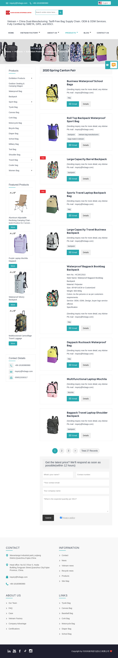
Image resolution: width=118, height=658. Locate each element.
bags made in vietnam (76, 139)
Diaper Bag (13, 133)
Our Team (13, 603)
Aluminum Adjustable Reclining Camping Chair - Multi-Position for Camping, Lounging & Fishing (20, 220)
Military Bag (14, 144)
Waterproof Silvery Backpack (16, 298)
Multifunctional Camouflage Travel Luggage (20, 337)
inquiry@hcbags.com (18, 3)
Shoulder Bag (14, 155)
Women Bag (14, 170)
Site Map (65, 581)
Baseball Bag (67, 613)
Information (69, 547)
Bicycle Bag (14, 128)
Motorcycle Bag (15, 123)
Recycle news (67, 571)
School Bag (13, 139)
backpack (71, 135)
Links (63, 595)
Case (11, 613)
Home (11, 33)
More (13, 227)
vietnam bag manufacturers (88, 135)
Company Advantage (17, 624)
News (64, 560)
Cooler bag (13, 165)
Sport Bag (13, 102)
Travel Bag (13, 160)
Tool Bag (12, 149)
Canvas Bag (14, 112)
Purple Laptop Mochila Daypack (18, 259)
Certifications (14, 629)
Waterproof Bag (15, 91)
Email (73, 103)
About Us (53, 33)
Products (71, 33)
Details (86, 104)
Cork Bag (13, 118)
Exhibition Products (35, 52)
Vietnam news (68, 566)
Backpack (13, 96)
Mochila (70, 392)
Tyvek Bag (13, 107)
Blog (87, 33)
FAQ (10, 608)
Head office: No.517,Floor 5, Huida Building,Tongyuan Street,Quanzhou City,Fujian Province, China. (29, 567)
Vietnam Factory (30, 33)
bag (69, 98)
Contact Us (103, 33)
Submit (48, 518)
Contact (13, 547)
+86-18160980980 (40, 3)
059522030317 (21, 377)
